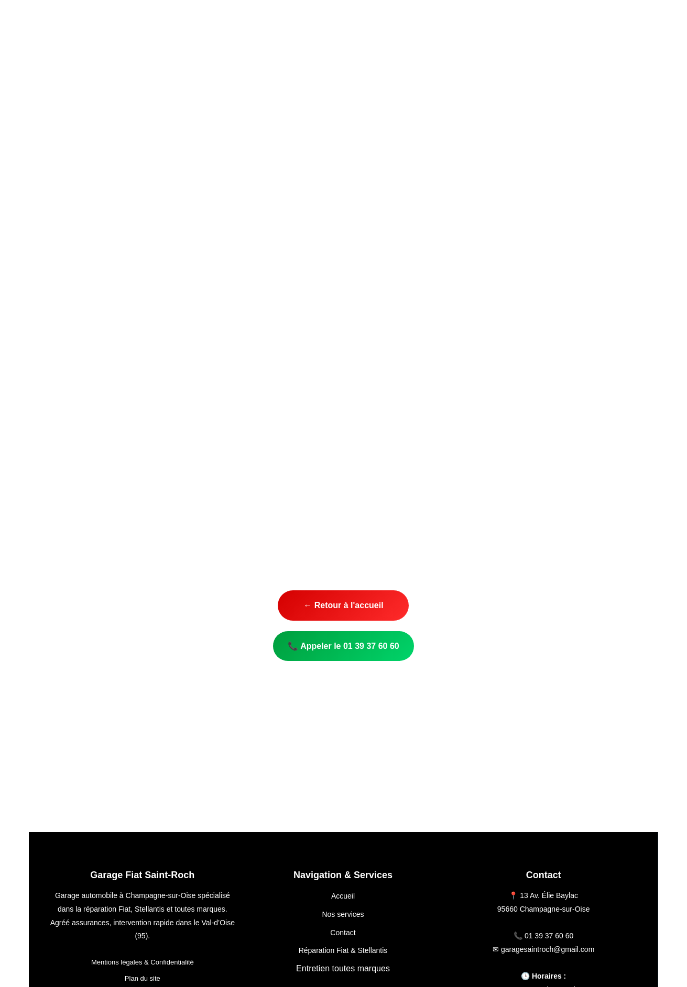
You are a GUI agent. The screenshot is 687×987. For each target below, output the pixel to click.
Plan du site (142, 978)
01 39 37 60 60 (549, 936)
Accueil (343, 896)
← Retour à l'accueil (343, 605)
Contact (342, 932)
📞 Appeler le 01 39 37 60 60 (343, 646)
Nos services (343, 914)
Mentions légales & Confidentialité (142, 962)
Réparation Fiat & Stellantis (343, 950)
